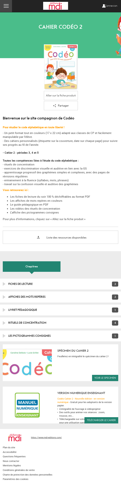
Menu (6, 6)
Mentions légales (12, 465)
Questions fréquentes (14, 456)
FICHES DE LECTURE (20, 284)
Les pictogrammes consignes (29, 335)
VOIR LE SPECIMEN (105, 377)
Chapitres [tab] (31, 266)
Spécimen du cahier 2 (73, 350)
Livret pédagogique (22, 310)
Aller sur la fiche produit (61, 95)
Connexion (111, 5)
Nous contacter (11, 461)
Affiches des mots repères (27, 296)
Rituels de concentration (27, 322)
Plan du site (9, 447)
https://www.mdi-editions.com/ (46, 437)
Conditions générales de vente (19, 470)
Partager (61, 106)
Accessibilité (9, 452)
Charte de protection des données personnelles (27, 474)
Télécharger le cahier (101, 420)
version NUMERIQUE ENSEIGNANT (81, 393)
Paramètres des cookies (15, 479)
